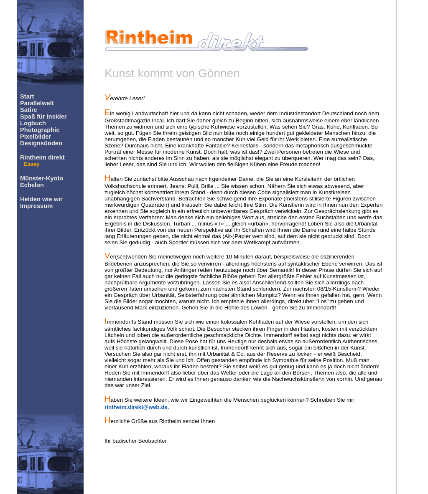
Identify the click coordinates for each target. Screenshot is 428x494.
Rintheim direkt (42, 157)
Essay (31, 164)
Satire (28, 109)
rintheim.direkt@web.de (136, 407)
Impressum (36, 206)
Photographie (39, 130)
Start (27, 96)
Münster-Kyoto (41, 178)
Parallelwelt (37, 103)
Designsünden (41, 143)
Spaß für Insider (43, 116)
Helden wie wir (41, 199)
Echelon (32, 185)
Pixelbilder (35, 136)
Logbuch (33, 123)
